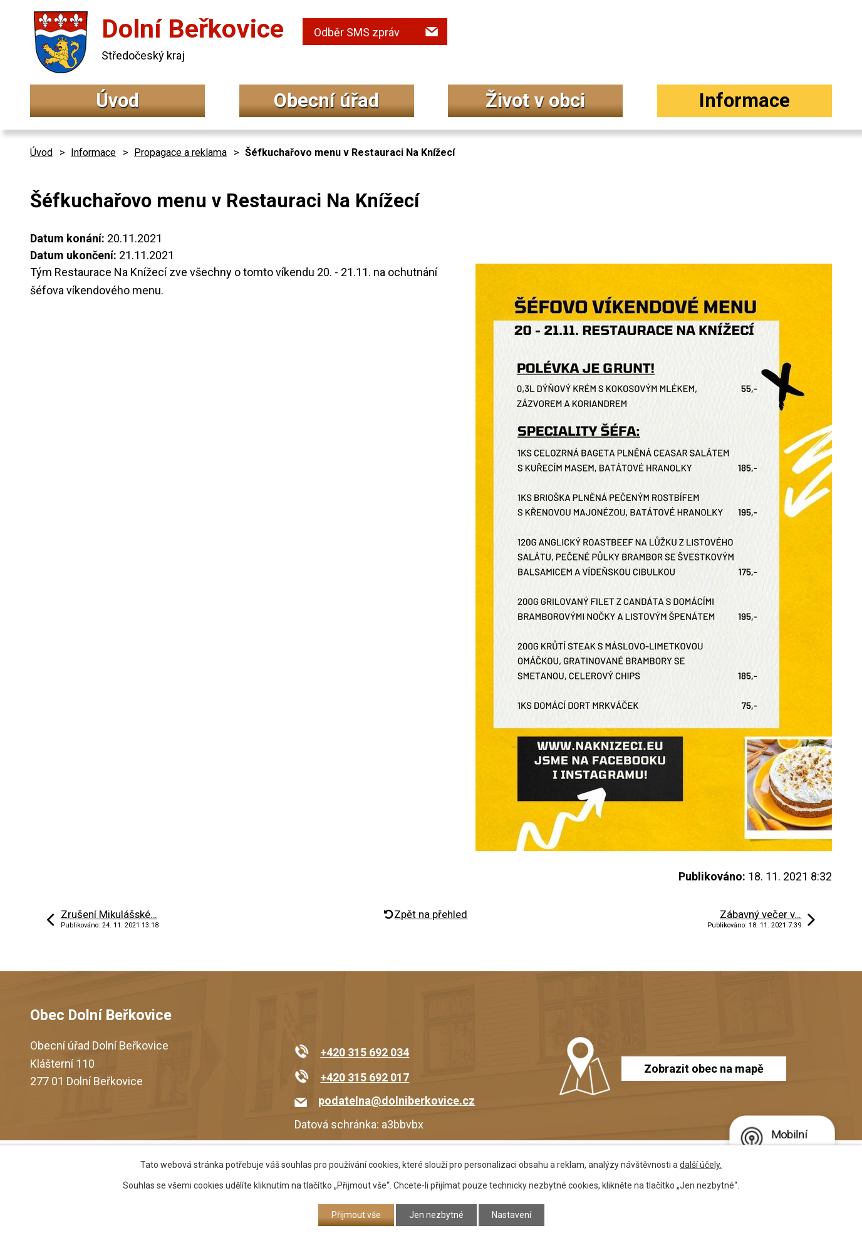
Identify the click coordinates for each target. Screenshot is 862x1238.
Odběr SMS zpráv (357, 32)
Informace (744, 100)
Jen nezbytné (436, 1215)
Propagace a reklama (180, 152)
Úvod (117, 100)
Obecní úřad (326, 100)
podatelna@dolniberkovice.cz (396, 1100)
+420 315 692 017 (364, 1077)
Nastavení (511, 1215)
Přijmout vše (356, 1215)
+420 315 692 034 (364, 1052)
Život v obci (535, 100)
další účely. (701, 1165)
